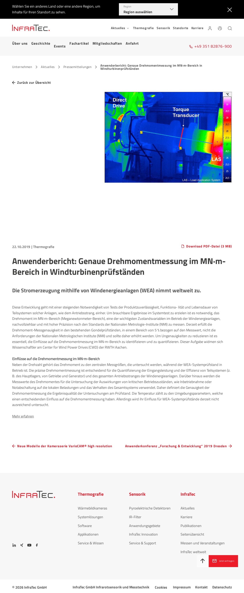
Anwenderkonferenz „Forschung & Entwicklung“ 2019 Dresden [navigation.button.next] (168, 441)
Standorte (180, 28)
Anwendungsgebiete (144, 523)
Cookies (161, 585)
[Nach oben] (189, 561)
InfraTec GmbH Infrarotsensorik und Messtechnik (111, 585)
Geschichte (40, 42)
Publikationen (191, 523)
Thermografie (143, 28)
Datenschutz (222, 585)
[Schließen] (229, 9)
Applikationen (88, 532)
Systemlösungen (90, 514)
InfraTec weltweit (193, 549)
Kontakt (201, 585)
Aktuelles (47, 59)
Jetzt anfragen (219, 560)
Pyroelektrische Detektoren (150, 506)
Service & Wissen (91, 541)
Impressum (182, 585)
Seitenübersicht (192, 532)
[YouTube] (29, 543)
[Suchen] (230, 28)
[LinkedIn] (14, 543)
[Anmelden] (210, 28)
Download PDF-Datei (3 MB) (208, 239)
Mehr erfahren (23, 409)
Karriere (197, 28)
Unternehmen (22, 59)
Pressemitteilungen (77, 59)
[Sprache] (220, 28)
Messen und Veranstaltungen (203, 541)
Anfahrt (132, 42)
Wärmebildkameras (92, 506)
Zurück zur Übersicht (35, 75)
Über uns (20, 42)
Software (85, 523)
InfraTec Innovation (143, 532)
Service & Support (142, 541)
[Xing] (22, 543)
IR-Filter (135, 514)
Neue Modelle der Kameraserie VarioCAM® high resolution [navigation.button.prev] (58, 441)
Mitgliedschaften (107, 42)
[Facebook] (37, 543)
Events (60, 42)
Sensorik (163, 28)
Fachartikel (79, 42)
